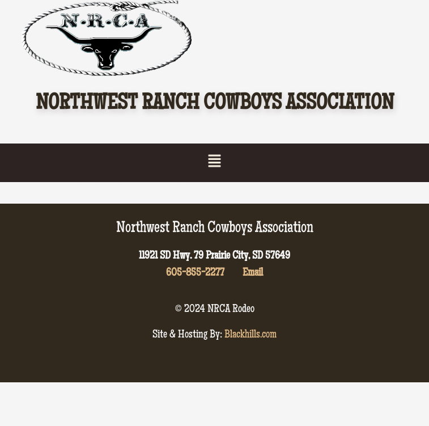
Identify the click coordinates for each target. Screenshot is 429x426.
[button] (214, 162)
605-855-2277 (195, 273)
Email (253, 273)
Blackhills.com (250, 335)
